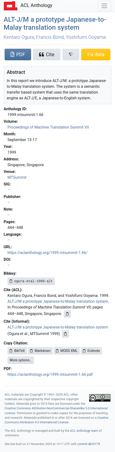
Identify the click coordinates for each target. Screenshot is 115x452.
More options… (21, 360)
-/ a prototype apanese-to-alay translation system (55, 23)
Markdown (40, 351)
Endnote (91, 351)
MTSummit (17, 177)
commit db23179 (88, 444)
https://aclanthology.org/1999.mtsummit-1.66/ (47, 252)
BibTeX (17, 351)
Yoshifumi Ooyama (86, 37)
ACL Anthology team (84, 430)
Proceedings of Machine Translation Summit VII (48, 127)
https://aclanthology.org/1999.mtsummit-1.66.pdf (50, 374)
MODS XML (67, 351)
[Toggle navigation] (104, 6)
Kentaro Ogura (19, 37)
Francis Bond (50, 37)
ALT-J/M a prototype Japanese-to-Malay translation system (57, 301)
